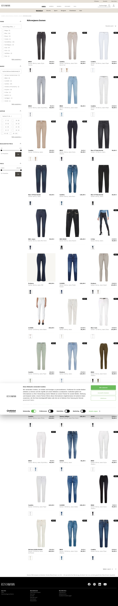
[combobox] (104, 5)
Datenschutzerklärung (44, 595)
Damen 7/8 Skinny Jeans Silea (100, 329)
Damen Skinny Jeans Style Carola (36, 64)
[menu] (59, 6)
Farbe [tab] (2, 22)
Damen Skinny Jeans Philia (36, 418)
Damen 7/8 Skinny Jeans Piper (37, 374)
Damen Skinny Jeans (34, 196)
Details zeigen (93, 602)
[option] (30, 70)
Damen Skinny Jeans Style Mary (38, 108)
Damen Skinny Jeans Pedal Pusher (68, 286)
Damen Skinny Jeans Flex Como (69, 418)
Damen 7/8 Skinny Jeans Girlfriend (35, 552)
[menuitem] (43, 6)
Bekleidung (9, 16)
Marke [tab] (2, 66)
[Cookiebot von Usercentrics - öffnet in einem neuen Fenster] (11, 602)
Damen (3, 16)
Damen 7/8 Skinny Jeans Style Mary (69, 108)
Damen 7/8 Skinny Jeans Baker (37, 329)
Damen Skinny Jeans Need (99, 285)
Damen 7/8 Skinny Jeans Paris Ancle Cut (68, 64)
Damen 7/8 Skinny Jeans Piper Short (100, 64)
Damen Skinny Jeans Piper (99, 551)
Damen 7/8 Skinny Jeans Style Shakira (69, 552)
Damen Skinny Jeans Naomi (68, 241)
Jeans (20, 16)
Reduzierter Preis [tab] (6, 144)
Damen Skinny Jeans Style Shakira (67, 153)
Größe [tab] (2, 111)
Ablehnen (103, 589)
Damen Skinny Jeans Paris (67, 196)
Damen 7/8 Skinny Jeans (35, 152)
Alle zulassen (103, 579)
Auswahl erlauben (103, 584)
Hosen (16, 16)
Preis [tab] (2, 164)
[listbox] (41, 70)
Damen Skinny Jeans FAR (35, 285)
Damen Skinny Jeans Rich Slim (37, 241)
